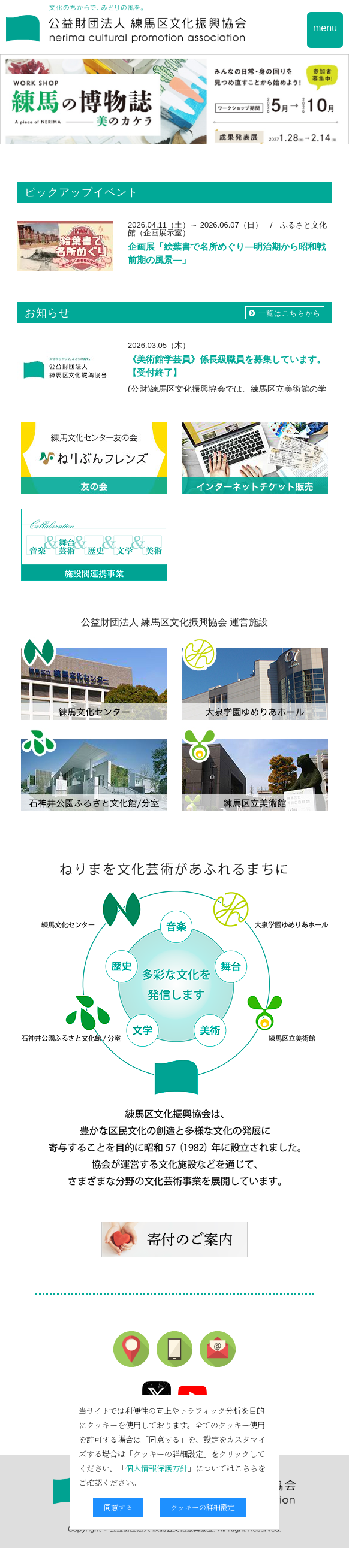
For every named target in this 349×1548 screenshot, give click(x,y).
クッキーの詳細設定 (202, 1507)
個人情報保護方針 (156, 1468)
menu (325, 28)
